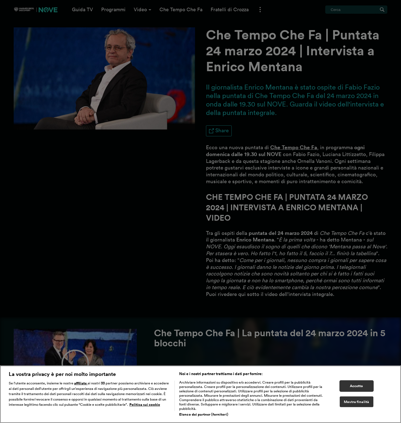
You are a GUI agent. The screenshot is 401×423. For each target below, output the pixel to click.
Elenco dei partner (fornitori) (203, 414)
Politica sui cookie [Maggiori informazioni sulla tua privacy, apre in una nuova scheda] (144, 404)
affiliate (81, 383)
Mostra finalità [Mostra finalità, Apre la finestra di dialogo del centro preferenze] (356, 402)
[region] (200, 394)
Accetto (356, 386)
